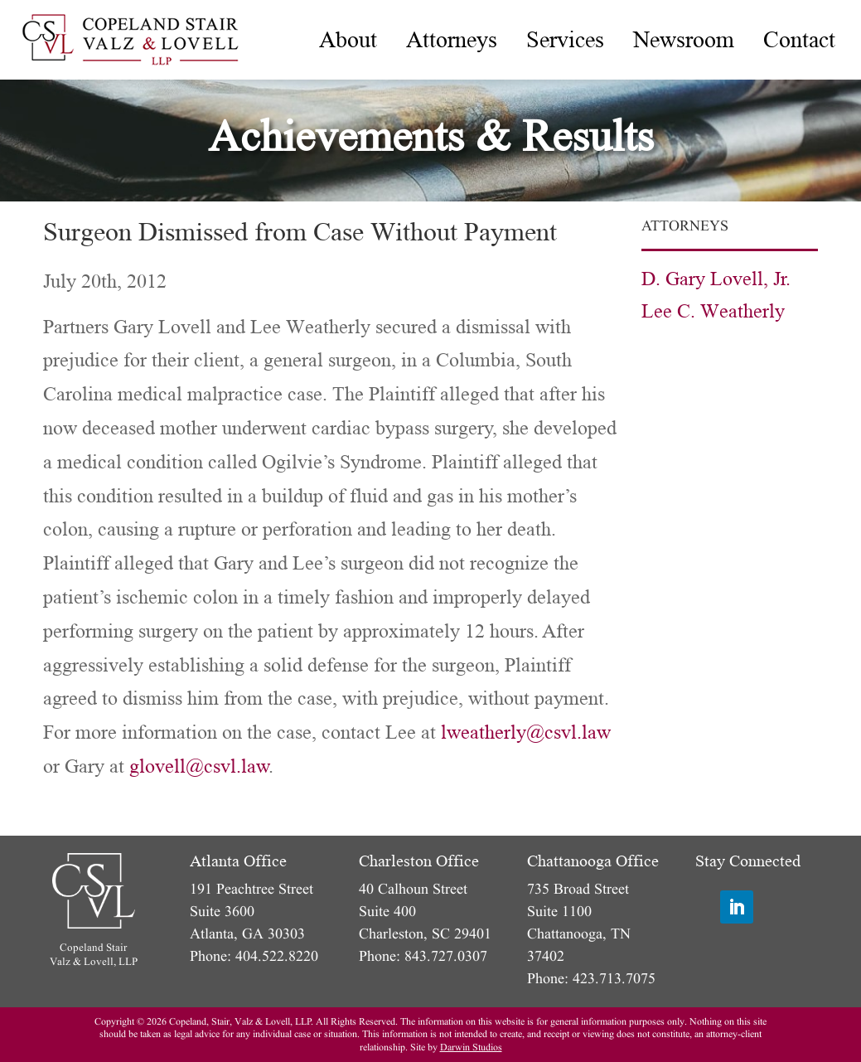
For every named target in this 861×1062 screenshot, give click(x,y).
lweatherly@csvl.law (526, 732)
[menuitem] (348, 40)
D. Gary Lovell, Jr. (716, 279)
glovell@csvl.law (199, 766)
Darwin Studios (471, 1047)
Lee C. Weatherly (713, 311)
